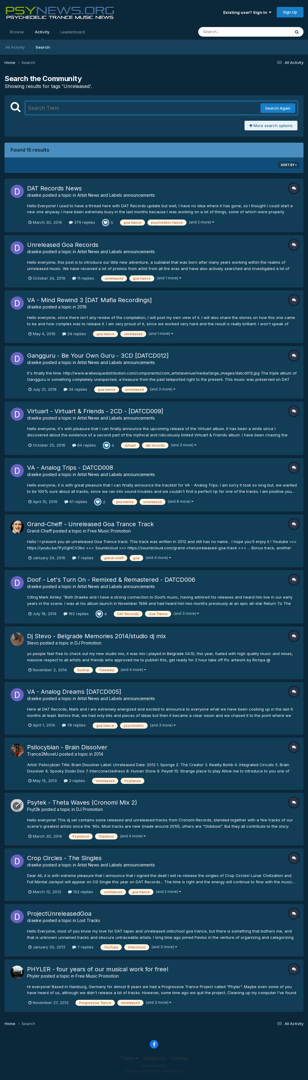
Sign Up (290, 12)
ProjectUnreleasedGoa (59, 913)
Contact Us (154, 1058)
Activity (42, 34)
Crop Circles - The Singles (64, 858)
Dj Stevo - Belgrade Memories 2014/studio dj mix (96, 636)
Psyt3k (33, 809)
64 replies (84, 445)
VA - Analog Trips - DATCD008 (70, 467)
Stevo (33, 642)
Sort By (289, 165)
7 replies (83, 557)
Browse (17, 31)
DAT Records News (54, 188)
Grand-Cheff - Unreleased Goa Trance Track (90, 524)
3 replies (74, 780)
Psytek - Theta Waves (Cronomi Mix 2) (82, 802)
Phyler (33, 975)
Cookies (179, 1058)
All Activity (15, 47)
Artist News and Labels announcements (116, 195)
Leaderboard (72, 31)
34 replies (75, 389)
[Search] (227, 32)
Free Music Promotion (109, 530)
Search (42, 47)
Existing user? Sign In (247, 12)
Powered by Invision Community (154, 1071)
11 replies (83, 278)
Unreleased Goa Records (62, 244)
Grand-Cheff (39, 530)
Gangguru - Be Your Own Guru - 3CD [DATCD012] (98, 355)
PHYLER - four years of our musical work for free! (97, 969)
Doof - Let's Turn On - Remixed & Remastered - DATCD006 (111, 579)
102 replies (80, 891)
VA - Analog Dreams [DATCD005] (74, 691)
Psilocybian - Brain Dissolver (67, 747)
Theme (129, 1058)
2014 (98, 754)
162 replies (76, 613)
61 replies (75, 501)
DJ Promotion (88, 642)
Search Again (278, 108)
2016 (82, 306)
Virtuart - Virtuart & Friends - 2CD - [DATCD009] (95, 411)
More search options (271, 125)
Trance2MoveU (42, 754)
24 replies (74, 333)
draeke (34, 195)
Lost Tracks (88, 920)
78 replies (74, 725)
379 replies (82, 222)
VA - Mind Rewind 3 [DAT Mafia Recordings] (89, 300)
